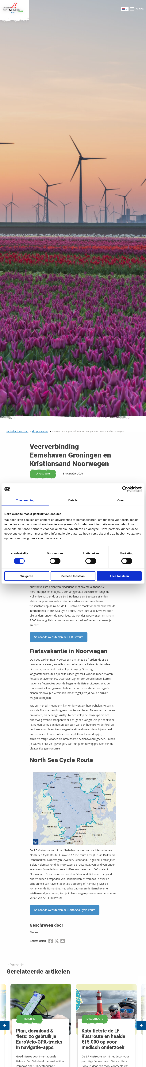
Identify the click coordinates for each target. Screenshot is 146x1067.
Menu (140, 9)
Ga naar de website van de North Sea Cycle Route (64, 910)
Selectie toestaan (73, 576)
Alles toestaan (119, 576)
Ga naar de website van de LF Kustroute (58, 637)
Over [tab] (120, 500)
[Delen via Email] (62, 941)
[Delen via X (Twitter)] (56, 941)
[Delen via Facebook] (50, 941)
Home (14, 9)
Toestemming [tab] (25, 500)
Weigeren (26, 576)
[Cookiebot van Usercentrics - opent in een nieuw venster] (125, 489)
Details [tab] (73, 500)
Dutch (125, 9)
